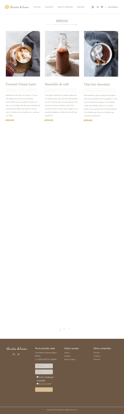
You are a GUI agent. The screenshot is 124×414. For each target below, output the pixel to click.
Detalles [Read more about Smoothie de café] (49, 120)
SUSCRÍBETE (113, 7)
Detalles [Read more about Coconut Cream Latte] (10, 120)
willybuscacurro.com (70, 410)
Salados (67, 356)
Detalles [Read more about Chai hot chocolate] (88, 120)
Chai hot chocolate (97, 84)
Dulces (25, 90)
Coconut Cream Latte (21, 84)
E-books (97, 353)
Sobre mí (97, 359)
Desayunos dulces (13, 90)
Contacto (97, 356)
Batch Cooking (69, 359)
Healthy (34, 90)
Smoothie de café (57, 84)
